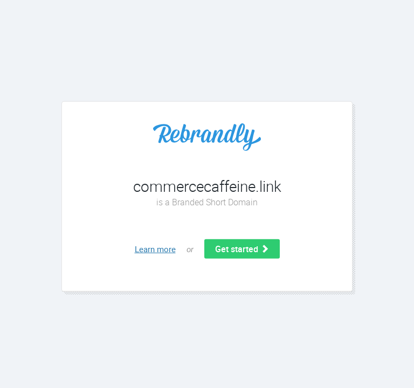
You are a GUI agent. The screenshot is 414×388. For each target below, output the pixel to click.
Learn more (155, 249)
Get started (242, 249)
